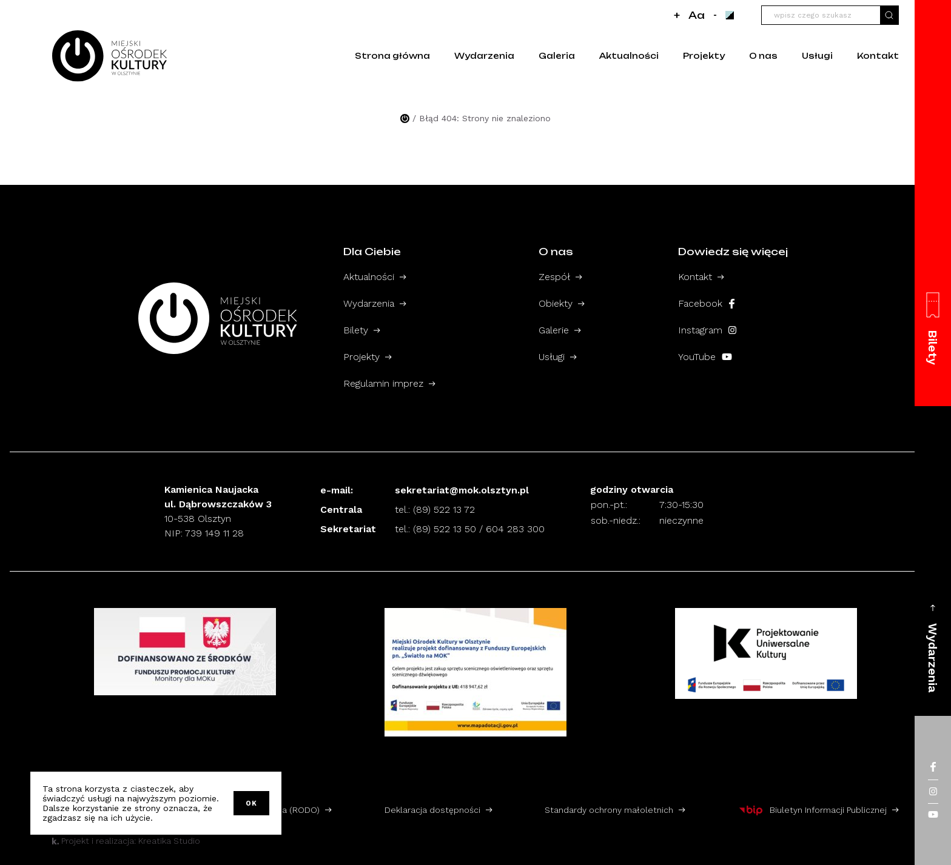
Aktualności (629, 56)
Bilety (355, 330)
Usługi (817, 56)
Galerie (554, 330)
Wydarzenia (484, 56)
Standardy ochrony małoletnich (609, 810)
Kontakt (878, 56)
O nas (763, 56)
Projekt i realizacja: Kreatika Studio (126, 841)
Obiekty (556, 303)
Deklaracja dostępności (432, 810)
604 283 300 (515, 529)
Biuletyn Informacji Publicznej (812, 810)
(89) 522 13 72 (444, 509)
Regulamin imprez (383, 383)
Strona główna (392, 56)
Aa (696, 15)
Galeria (557, 56)
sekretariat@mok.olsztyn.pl (462, 490)
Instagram (707, 330)
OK (251, 803)
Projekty (704, 56)
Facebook (706, 303)
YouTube (705, 356)
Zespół (554, 276)
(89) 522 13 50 (444, 529)
